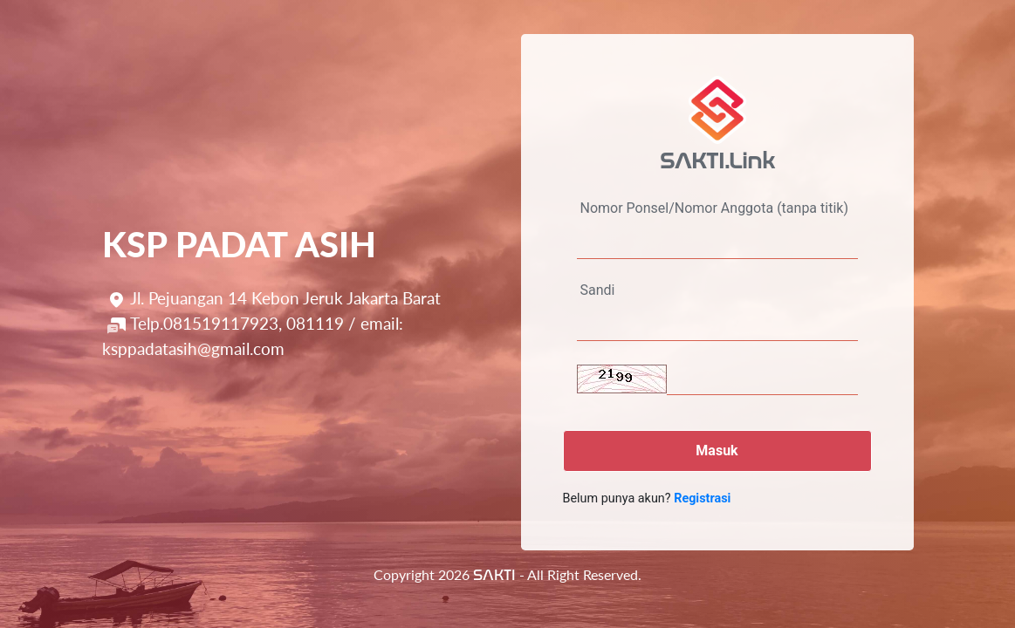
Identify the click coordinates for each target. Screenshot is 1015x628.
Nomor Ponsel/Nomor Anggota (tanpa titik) (714, 208)
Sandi (597, 290)
